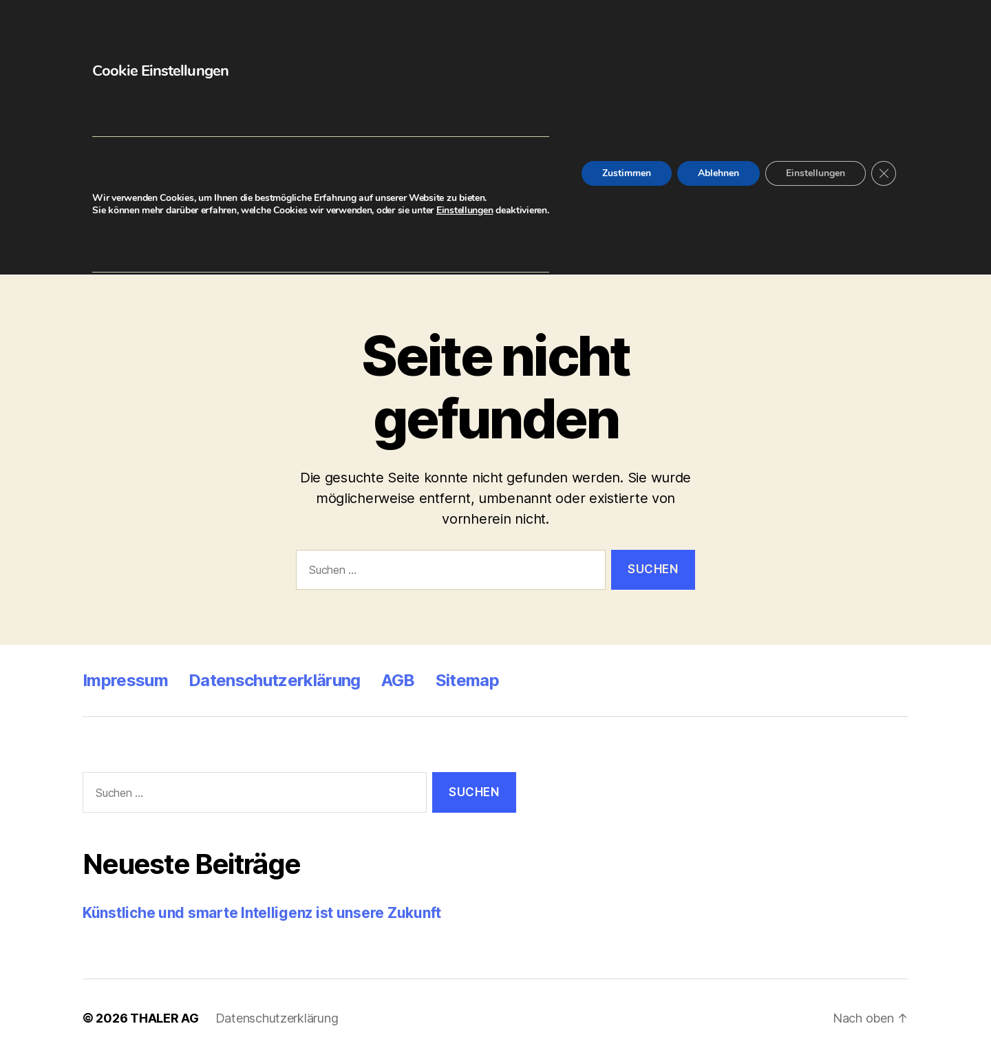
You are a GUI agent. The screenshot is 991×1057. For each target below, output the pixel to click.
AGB (398, 680)
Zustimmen (626, 173)
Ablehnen (718, 173)
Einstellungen (464, 210)
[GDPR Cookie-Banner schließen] (883, 173)
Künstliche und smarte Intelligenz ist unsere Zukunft (262, 912)
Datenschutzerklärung (275, 680)
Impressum (125, 680)
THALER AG (164, 1018)
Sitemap (467, 680)
